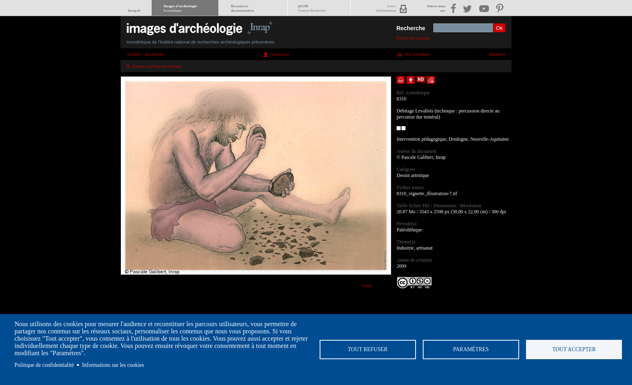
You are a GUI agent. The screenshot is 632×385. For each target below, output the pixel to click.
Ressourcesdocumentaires (242, 8)
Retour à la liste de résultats (157, 66)
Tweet (366, 285)
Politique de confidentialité (44, 365)
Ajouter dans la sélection (401, 80)
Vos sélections (417, 54)
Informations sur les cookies (113, 365)
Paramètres (471, 349)
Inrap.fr (134, 10)
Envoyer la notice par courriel (431, 80)
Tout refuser (368, 349)
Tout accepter (574, 349)
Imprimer (497, 54)
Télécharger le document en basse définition (411, 80)
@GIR (312, 8)
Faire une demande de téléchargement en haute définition (421, 80)
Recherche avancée (413, 37)
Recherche (410, 28)
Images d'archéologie (180, 8)
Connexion (279, 54)
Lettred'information (386, 8)
